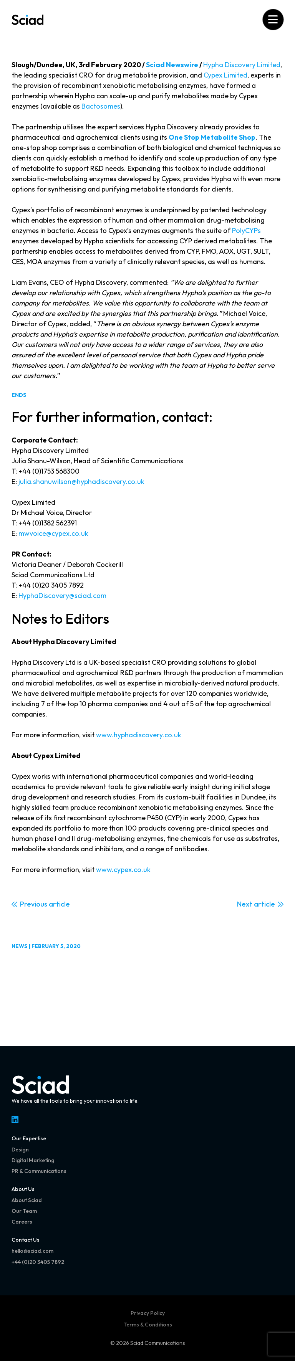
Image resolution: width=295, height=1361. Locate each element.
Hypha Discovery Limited (241, 64)
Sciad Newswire (172, 64)
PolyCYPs (246, 230)
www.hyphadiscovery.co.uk (138, 734)
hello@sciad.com (32, 1250)
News (20, 946)
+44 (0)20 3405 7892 (38, 1262)
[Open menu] (272, 19)
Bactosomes (100, 106)
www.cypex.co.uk (123, 869)
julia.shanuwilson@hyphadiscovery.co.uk (81, 481)
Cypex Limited (225, 75)
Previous (33, 904)
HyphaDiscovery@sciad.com (62, 595)
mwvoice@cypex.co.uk (53, 533)
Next (244, 904)
